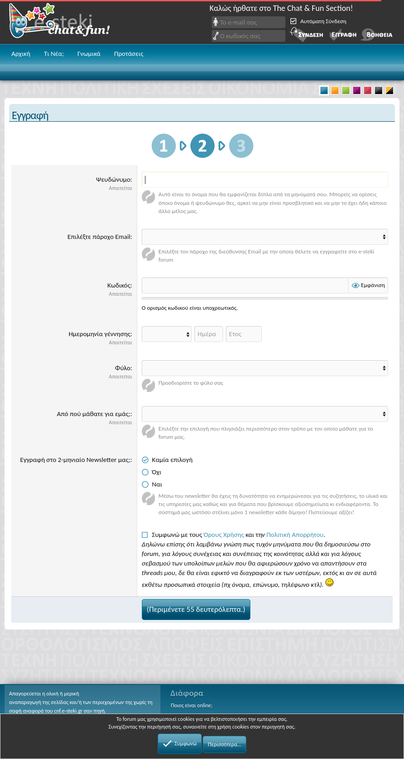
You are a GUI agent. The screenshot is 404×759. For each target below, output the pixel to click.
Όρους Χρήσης (224, 535)
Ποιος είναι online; (191, 705)
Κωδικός (118, 285)
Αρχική (20, 54)
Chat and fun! (66, 22)
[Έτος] (244, 334)
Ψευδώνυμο (113, 179)
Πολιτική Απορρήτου (295, 535)
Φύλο (122, 368)
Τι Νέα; (54, 54)
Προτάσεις (128, 54)
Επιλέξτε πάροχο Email (99, 237)
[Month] (167, 334)
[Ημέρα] (209, 334)
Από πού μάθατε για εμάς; (93, 414)
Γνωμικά (88, 54)
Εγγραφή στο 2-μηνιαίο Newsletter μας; (75, 460)
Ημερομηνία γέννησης (99, 334)
